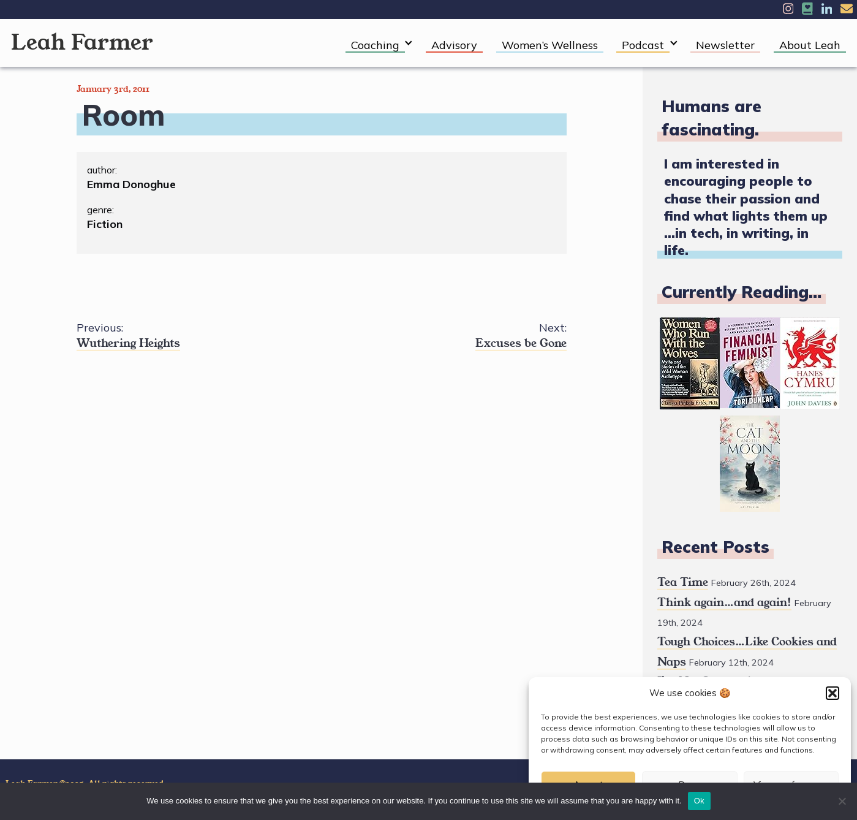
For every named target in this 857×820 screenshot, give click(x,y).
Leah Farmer (82, 42)
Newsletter (725, 45)
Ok (699, 800)
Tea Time (682, 582)
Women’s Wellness (550, 45)
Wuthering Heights (199, 335)
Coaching (375, 45)
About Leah (809, 45)
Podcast (643, 45)
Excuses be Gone (444, 335)
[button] (832, 693)
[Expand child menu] (409, 43)
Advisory (454, 45)
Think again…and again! (724, 602)
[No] (842, 801)
